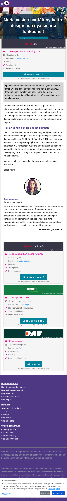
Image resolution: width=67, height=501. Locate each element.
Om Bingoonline (8, 429)
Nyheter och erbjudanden (13, 387)
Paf (20, 348)
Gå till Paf (33, 364)
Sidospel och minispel (11, 408)
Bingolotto (6, 418)
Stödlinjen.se (34, 78)
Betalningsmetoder (10, 396)
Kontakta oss (7, 432)
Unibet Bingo (24, 305)
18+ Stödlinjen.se (49, 47)
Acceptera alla (58, 493)
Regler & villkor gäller (59, 47)
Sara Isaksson (10, 199)
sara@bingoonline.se (52, 229)
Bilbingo (5, 414)
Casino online (7, 421)
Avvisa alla (45, 493)
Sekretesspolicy (8, 436)
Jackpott (5, 411)
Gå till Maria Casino (33, 74)
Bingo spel (6, 400)
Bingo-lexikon (7, 393)
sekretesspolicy (54, 489)
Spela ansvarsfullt (9, 439)
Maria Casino (22, 58)
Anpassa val (6, 493)
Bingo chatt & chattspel (12, 390)
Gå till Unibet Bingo (34, 321)
